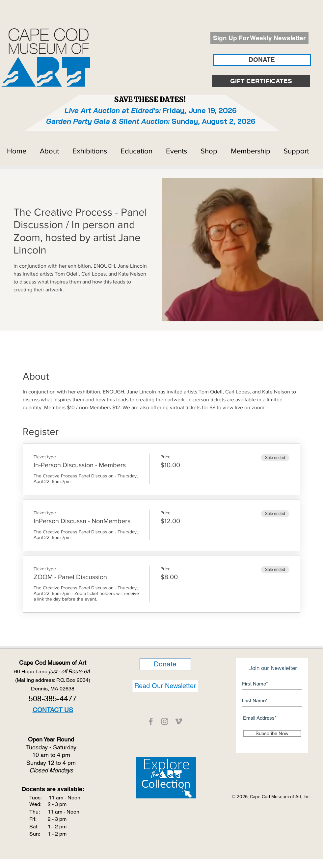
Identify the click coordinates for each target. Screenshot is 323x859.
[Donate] (165, 664)
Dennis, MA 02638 (52, 688)
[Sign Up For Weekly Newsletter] (259, 38)
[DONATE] (262, 60)
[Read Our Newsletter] (165, 686)
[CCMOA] (150, 721)
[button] (49, 148)
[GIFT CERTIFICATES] (261, 81)
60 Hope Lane (53, 671)
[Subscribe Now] (272, 733)
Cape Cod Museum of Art (52, 662)
